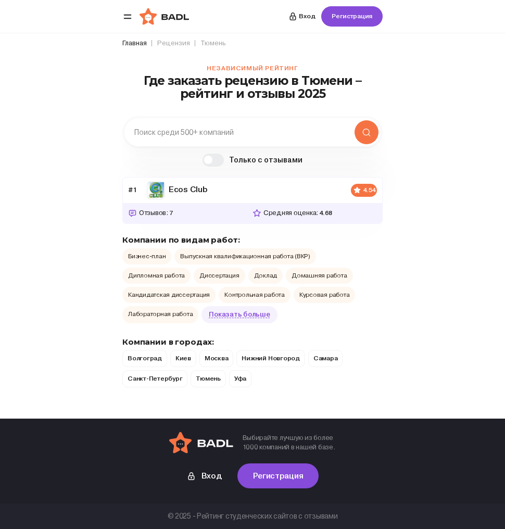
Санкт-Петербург (155, 378)
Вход (301, 16)
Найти (366, 132)
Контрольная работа (254, 294)
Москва (217, 358)
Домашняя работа (319, 275)
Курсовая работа (324, 294)
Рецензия (173, 43)
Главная (134, 43)
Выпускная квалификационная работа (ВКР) (245, 256)
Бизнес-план (147, 256)
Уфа (240, 378)
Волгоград (145, 358)
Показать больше (239, 314)
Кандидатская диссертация (169, 294)
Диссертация (219, 275)
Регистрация (352, 16)
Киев (183, 358)
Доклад (265, 275)
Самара (325, 358)
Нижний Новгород (270, 358)
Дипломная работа (156, 275)
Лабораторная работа (160, 314)
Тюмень (208, 378)
